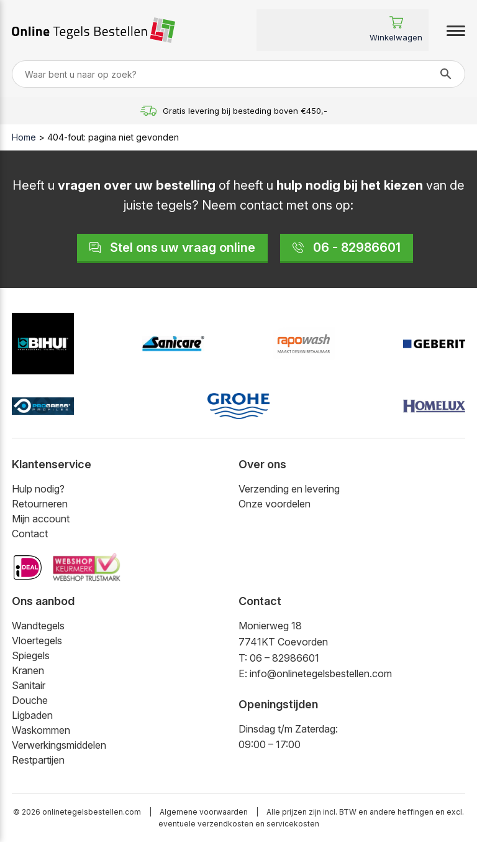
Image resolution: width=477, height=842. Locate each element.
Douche (30, 700)
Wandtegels (38, 625)
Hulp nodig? (38, 489)
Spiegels (31, 655)
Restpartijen (38, 760)
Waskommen (41, 730)
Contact (30, 533)
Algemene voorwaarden (204, 812)
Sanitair (28, 685)
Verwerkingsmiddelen (59, 745)
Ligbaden (32, 715)
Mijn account (41, 518)
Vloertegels (37, 640)
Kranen (28, 670)
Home (24, 137)
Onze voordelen (274, 503)
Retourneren (40, 503)
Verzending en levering (289, 489)
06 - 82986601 (347, 247)
